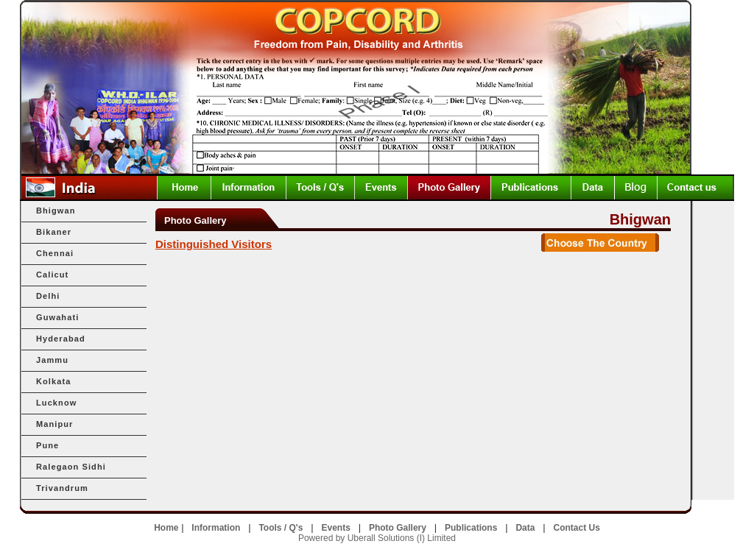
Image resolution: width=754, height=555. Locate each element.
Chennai (55, 253)
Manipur (54, 424)
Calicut (52, 274)
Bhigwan (56, 210)
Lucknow (56, 402)
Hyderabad (60, 338)
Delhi (48, 295)
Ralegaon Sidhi (71, 466)
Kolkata (53, 381)
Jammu (52, 360)
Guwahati (57, 317)
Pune (47, 445)
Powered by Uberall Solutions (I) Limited (377, 538)
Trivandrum (62, 488)
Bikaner (53, 231)
